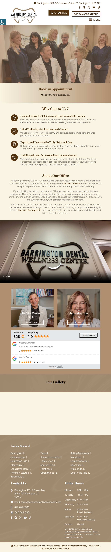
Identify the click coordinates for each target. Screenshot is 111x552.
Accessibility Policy (77, 545)
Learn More (32, 322)
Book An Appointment (86, 14)
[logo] (24, 15)
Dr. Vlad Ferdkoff (32, 313)
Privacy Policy (60, 545)
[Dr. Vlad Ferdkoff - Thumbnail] (32, 308)
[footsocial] (11, 518)
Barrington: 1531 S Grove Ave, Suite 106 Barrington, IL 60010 (28, 493)
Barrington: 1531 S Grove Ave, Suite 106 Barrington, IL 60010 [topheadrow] (68, 3)
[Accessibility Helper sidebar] (3, 22)
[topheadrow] (79, 7)
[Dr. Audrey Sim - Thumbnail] (78, 308)
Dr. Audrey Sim (79, 313)
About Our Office (55, 175)
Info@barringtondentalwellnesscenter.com (36, 501)
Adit (68, 548)
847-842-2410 (59, 12)
